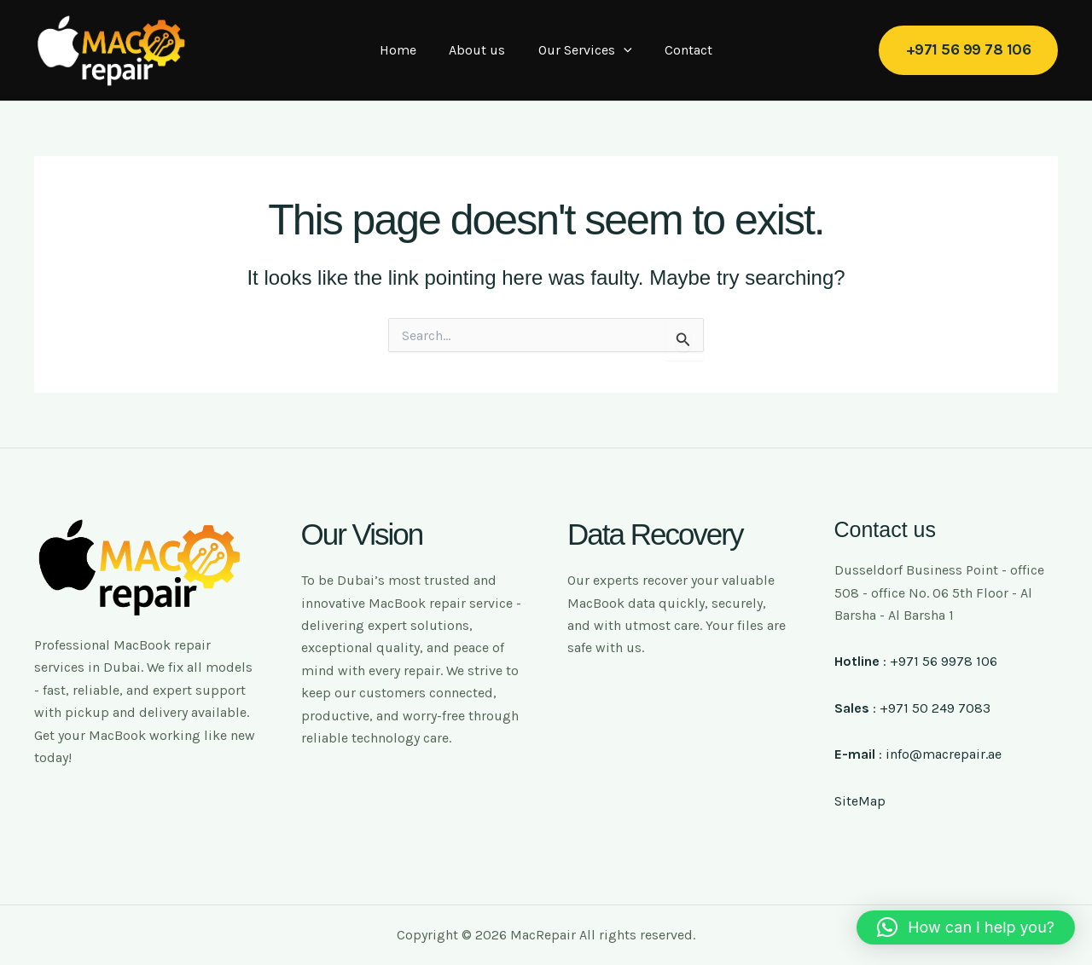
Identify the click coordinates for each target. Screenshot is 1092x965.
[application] (621, 50)
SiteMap (860, 801)
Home (406, 50)
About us (480, 50)
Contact (680, 50)
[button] (969, 50)
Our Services (583, 50)
